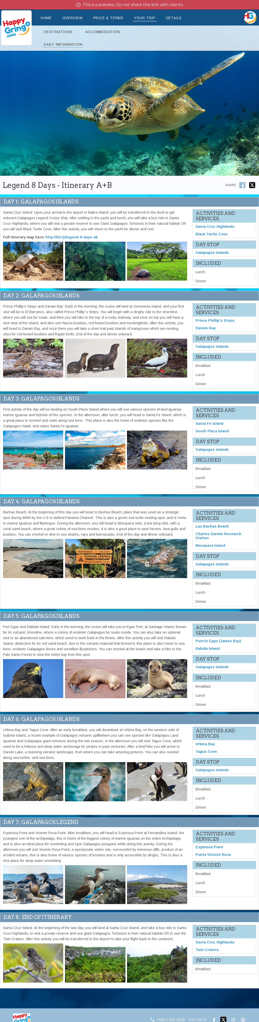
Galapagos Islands (212, 253)
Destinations (58, 32)
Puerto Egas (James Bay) (218, 641)
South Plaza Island (212, 431)
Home (46, 18)
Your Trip (144, 18)
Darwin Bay (206, 328)
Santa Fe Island (209, 423)
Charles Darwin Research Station (218, 536)
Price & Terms (108, 18)
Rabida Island (208, 649)
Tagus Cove (206, 752)
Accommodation (102, 32)
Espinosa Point (209, 847)
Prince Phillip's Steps (215, 320)
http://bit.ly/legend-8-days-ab (72, 237)
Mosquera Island (210, 546)
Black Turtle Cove (212, 234)
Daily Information (63, 44)
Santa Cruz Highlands (215, 227)
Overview (72, 18)
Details (174, 18)
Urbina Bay (205, 744)
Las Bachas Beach (212, 527)
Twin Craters (207, 950)
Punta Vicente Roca (213, 855)
